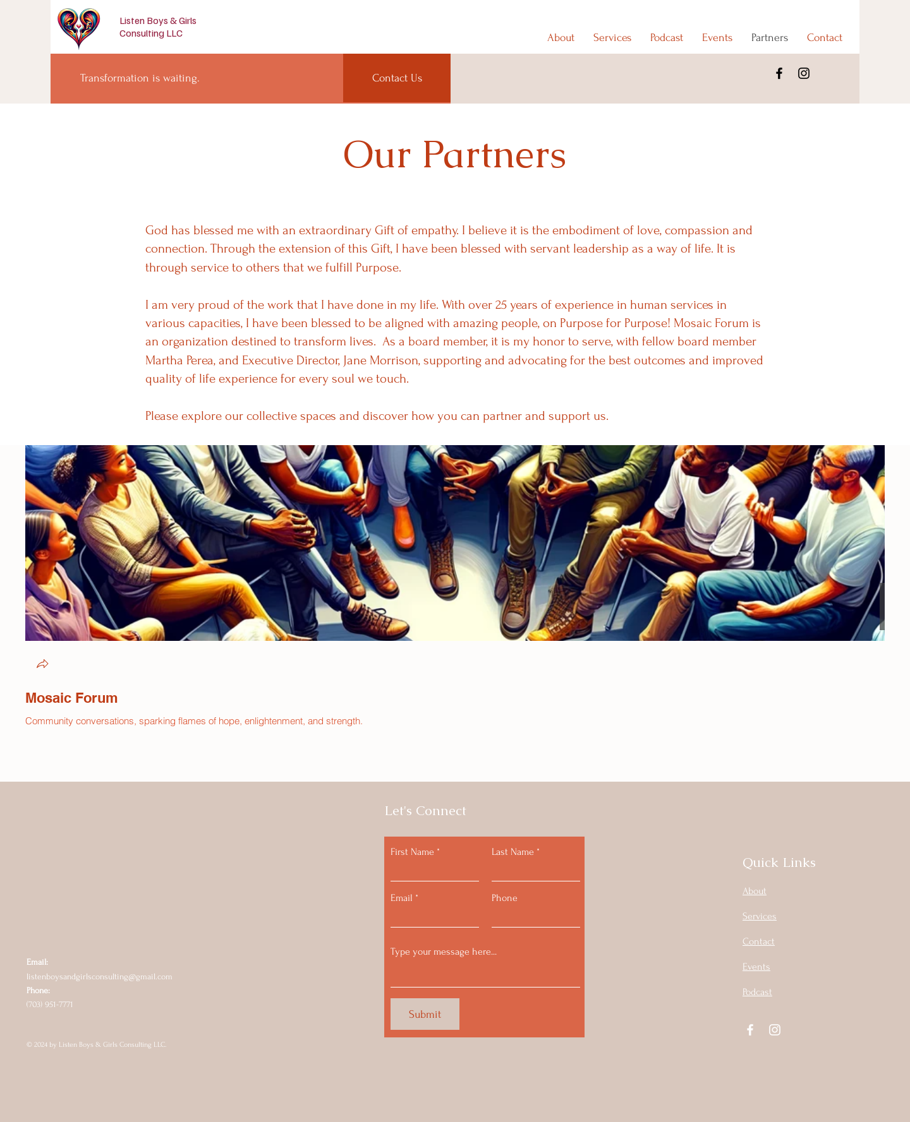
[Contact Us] (397, 78)
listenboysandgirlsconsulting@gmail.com (100, 976)
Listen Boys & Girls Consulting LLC (158, 26)
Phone (505, 898)
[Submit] (425, 1014)
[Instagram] (803, 73)
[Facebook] (779, 73)
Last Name (513, 852)
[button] (42, 665)
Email (402, 898)
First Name (412, 852)
